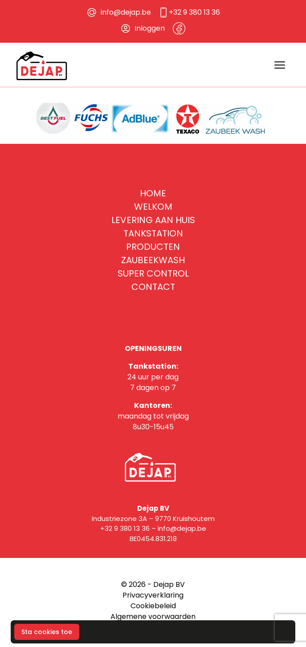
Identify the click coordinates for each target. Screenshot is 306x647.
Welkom (153, 206)
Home (153, 193)
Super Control (153, 273)
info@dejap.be (126, 12)
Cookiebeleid (153, 606)
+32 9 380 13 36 (194, 12)
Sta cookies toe (46, 631)
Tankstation (153, 233)
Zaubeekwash (153, 260)
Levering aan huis (153, 220)
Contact (153, 287)
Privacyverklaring (153, 595)
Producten (153, 246)
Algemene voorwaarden (153, 616)
